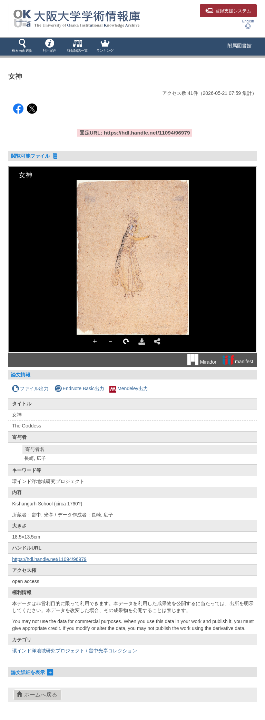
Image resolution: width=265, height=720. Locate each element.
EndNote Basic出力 (79, 388)
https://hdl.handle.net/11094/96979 (49, 559)
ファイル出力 (30, 388)
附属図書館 (239, 45)
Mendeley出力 (128, 388)
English (248, 24)
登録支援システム (228, 11)
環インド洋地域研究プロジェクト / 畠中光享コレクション (74, 650)
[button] (22, 46)
